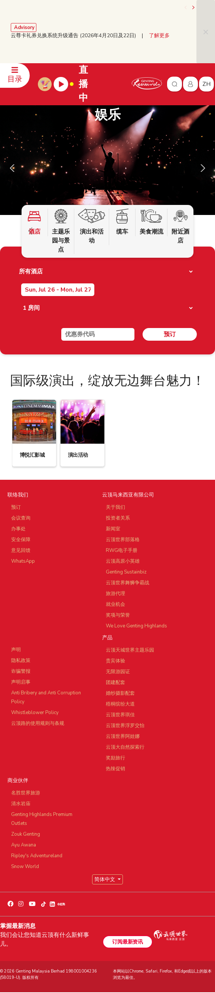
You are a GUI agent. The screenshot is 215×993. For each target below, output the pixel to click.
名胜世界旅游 (25, 793)
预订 (170, 334)
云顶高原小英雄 (123, 561)
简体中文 (105, 879)
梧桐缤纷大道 (120, 704)
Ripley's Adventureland (36, 855)
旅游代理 (115, 593)
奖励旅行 (115, 758)
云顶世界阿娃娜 (123, 736)
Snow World (25, 866)
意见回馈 (20, 550)
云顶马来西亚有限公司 (128, 494)
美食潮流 (151, 222)
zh (206, 84)
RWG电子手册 (121, 550)
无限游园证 (118, 671)
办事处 (18, 529)
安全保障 (20, 539)
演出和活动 (91, 227)
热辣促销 (115, 768)
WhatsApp (23, 561)
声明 (16, 649)
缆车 (122, 222)
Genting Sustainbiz (126, 572)
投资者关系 (118, 518)
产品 (107, 637)
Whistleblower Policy (35, 712)
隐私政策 (20, 660)
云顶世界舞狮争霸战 (127, 582)
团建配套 (115, 682)
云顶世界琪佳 (120, 714)
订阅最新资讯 (127, 941)
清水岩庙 (20, 803)
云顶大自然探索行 (125, 747)
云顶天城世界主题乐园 (130, 650)
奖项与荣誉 (118, 615)
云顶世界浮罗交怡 (125, 725)
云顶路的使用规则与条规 (37, 723)
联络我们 (17, 494)
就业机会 (115, 604)
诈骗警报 (20, 671)
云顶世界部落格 (123, 539)
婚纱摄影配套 (120, 693)
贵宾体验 (115, 661)
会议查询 (20, 518)
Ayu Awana (23, 845)
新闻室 (113, 529)
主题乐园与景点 (61, 231)
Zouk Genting (25, 834)
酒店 (34, 222)
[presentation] (186, 7)
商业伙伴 (17, 780)
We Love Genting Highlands (136, 626)
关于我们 (115, 507)
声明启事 (20, 682)
